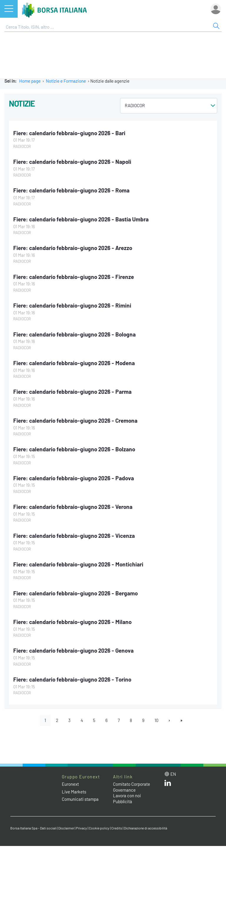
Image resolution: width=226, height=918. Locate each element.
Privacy (81, 828)
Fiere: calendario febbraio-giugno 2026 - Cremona (75, 420)
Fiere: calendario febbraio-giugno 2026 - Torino (72, 679)
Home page (30, 81)
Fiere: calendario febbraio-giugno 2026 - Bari (69, 133)
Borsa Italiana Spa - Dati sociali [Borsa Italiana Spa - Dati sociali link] (33, 828)
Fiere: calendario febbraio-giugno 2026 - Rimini (72, 305)
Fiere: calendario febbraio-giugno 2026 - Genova (73, 650)
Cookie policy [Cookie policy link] (99, 828)
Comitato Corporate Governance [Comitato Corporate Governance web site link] (131, 787)
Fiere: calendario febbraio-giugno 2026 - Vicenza (74, 535)
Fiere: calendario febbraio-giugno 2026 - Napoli (72, 161)
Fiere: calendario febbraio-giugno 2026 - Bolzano (74, 449)
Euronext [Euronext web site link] (70, 784)
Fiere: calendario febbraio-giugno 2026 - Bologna (74, 334)
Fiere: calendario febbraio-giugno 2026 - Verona (72, 506)
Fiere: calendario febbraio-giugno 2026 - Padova (73, 478)
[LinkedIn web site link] (167, 784)
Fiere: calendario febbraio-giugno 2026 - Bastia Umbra (81, 219)
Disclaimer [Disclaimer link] (66, 828)
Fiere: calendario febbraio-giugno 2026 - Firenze (73, 276)
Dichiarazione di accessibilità (145, 828)
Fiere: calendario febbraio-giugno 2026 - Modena (74, 363)
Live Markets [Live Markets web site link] (74, 791)
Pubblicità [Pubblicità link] (122, 801)
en (173, 774)
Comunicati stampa (80, 799)
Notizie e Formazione (66, 81)
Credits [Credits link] (116, 828)
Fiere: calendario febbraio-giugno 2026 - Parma (72, 391)
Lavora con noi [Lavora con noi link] (127, 795)
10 (156, 720)
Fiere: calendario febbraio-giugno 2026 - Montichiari (78, 564)
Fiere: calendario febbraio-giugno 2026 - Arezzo (72, 247)
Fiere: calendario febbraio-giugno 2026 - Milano (72, 621)
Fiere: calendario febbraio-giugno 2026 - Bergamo (75, 593)
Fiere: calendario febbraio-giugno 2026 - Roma (71, 190)
